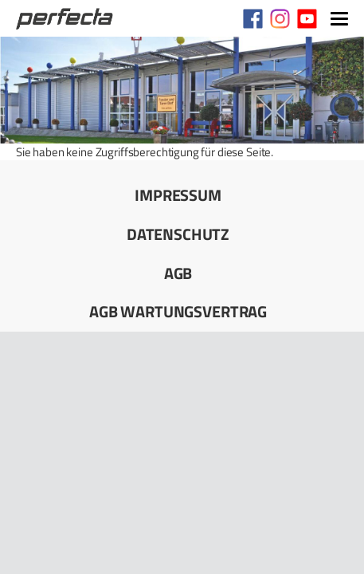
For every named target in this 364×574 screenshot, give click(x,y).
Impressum (178, 195)
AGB (178, 273)
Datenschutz (178, 234)
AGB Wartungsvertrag (178, 311)
